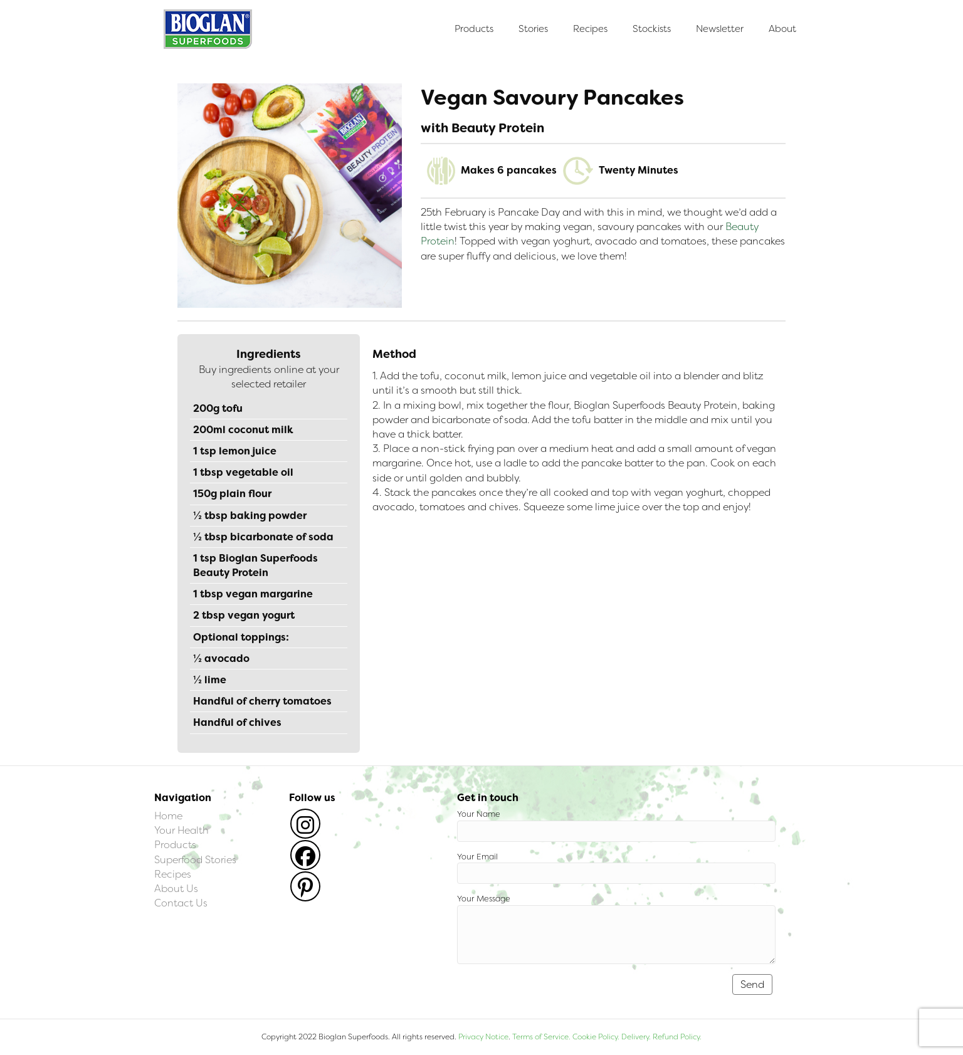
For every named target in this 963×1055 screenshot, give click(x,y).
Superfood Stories (195, 859)
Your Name (616, 825)
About (782, 29)
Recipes (590, 29)
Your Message (616, 928)
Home (168, 815)
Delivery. (636, 1037)
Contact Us (181, 903)
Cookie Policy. (595, 1037)
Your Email (616, 867)
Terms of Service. (541, 1037)
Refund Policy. (676, 1037)
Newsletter (720, 29)
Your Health (181, 830)
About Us (176, 888)
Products (474, 29)
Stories (533, 29)
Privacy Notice (483, 1037)
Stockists (652, 29)
